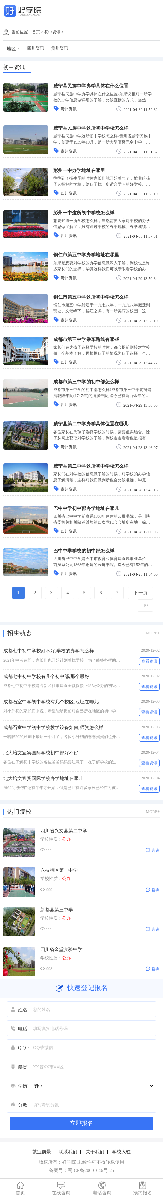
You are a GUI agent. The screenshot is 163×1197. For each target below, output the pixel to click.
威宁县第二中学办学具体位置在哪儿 (90, 423)
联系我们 (68, 1151)
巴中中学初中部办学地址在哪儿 (86, 508)
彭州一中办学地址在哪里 (79, 170)
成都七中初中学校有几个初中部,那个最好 (46, 676)
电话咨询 (102, 1188)
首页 (36, 32)
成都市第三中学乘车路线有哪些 (86, 339)
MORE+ (153, 633)
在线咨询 (61, 1188)
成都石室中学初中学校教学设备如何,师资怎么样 (53, 727)
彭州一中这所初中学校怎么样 (83, 212)
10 (145, 605)
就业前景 (41, 1151)
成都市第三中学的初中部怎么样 (86, 381)
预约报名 (142, 1188)
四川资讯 (35, 48)
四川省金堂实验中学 (61, 949)
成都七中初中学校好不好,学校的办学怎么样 (48, 650)
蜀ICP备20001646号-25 (91, 1170)
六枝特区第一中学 (59, 870)
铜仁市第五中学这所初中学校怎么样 (90, 297)
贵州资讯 (59, 48)
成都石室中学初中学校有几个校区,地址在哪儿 (51, 701)
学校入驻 (121, 1151)
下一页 (140, 592)
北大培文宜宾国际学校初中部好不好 (40, 752)
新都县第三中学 (56, 909)
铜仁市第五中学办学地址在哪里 (86, 255)
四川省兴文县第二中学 (63, 830)
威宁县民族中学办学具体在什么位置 (90, 86)
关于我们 (95, 1151)
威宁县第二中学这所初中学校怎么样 (90, 466)
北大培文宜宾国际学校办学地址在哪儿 (43, 778)
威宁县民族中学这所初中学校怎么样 (90, 128)
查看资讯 (149, 661)
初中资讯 (52, 32)
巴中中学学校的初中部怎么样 (83, 550)
